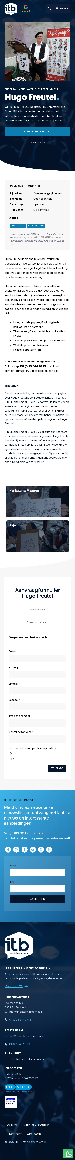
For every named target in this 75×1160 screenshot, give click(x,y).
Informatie (37, 142)
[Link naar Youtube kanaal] (33, 850)
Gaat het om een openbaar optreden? (32, 748)
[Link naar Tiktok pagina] (8, 850)
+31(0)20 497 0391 (19, 1044)
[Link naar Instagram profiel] (16, 850)
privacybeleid (18, 462)
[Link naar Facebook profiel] (25, 850)
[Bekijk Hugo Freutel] (37, 501)
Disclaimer (12, 1124)
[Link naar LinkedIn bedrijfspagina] (49, 850)
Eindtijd (13, 683)
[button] (49, 8)
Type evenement (19, 716)
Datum (13, 651)
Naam (13, 865)
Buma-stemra (34, 1133)
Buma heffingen (41, 449)
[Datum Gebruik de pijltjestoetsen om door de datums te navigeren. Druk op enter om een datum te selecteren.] (37, 658)
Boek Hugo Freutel (37, 131)
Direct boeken (39, 370)
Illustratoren (36, 226)
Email (13, 881)
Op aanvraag (41, 209)
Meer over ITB (14, 986)
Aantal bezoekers (20, 732)
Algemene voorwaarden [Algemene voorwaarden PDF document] (36, 1124)
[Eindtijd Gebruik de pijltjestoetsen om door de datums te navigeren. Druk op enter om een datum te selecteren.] (37, 690)
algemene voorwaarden (50, 457)
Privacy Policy (14, 1133)
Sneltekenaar (18, 226)
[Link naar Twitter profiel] (41, 850)
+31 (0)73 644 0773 (33, 366)
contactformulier (15, 370)
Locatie (13, 700)
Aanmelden (37, 899)
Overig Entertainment (42, 89)
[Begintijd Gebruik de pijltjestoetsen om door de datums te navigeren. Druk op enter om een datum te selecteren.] (37, 674)
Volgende (57, 768)
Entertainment (15, 89)
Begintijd (14, 667)
